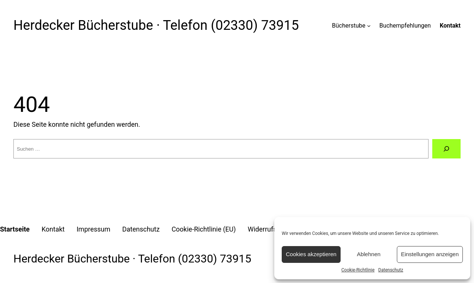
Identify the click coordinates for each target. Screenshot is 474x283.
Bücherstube (349, 25)
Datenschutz (390, 270)
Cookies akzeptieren (311, 254)
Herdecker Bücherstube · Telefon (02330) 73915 (156, 25)
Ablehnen (368, 254)
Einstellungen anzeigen (430, 254)
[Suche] (446, 148)
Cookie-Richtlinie (358, 270)
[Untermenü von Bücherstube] (369, 26)
